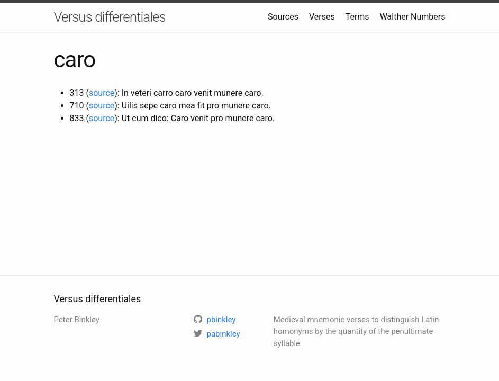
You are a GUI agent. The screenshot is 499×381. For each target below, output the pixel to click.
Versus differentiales (110, 17)
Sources (283, 17)
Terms (357, 17)
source (101, 93)
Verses (322, 17)
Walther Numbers (413, 17)
